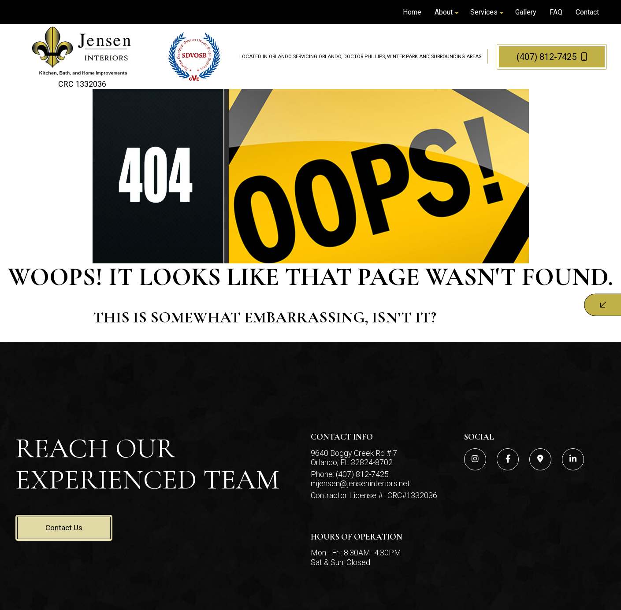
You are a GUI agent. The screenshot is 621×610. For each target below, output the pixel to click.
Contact (587, 12)
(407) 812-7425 (552, 57)
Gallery (525, 12)
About (444, 12)
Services (484, 12)
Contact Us (63, 527)
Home (412, 12)
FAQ (556, 12)
